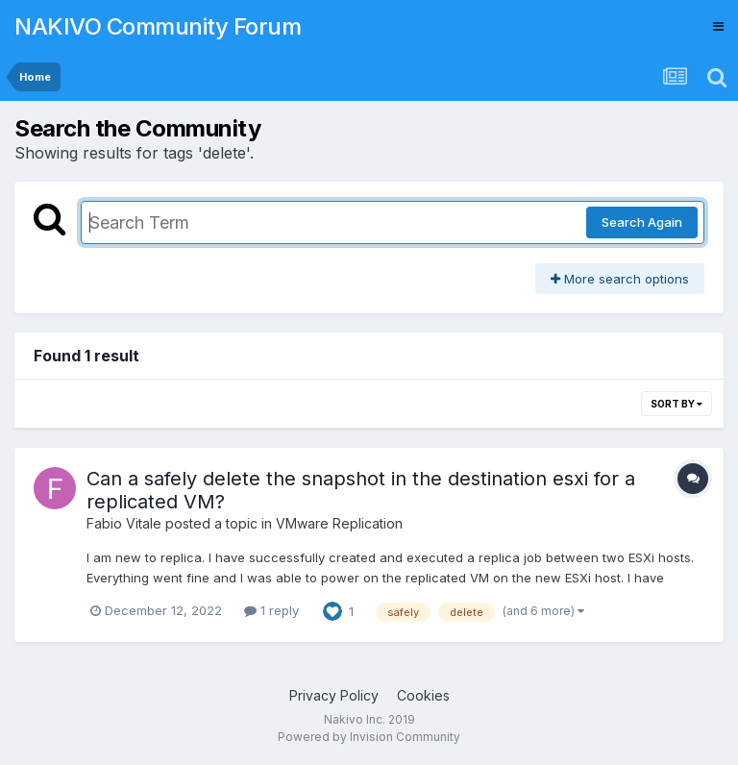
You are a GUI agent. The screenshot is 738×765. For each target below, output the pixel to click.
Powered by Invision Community (369, 736)
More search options (620, 278)
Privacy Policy (334, 695)
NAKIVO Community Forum (157, 26)
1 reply (271, 610)
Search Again (642, 222)
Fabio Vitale (123, 523)
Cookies (423, 695)
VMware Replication (339, 523)
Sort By (676, 403)
